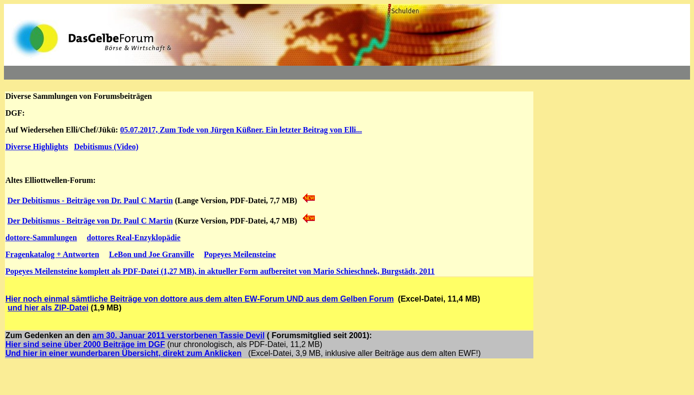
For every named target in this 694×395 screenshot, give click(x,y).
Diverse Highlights (36, 146)
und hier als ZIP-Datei (47, 308)
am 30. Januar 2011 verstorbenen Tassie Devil (178, 335)
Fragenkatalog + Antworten (52, 254)
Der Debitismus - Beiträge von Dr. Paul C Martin (90, 200)
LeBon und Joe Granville (151, 254)
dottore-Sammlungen (41, 237)
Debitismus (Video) (106, 146)
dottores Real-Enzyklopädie (133, 237)
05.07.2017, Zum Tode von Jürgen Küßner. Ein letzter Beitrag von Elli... (241, 130)
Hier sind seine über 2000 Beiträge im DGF (85, 344)
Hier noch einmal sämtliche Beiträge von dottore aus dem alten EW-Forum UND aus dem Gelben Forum (199, 299)
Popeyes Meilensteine (240, 254)
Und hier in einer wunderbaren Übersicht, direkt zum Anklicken (123, 353)
